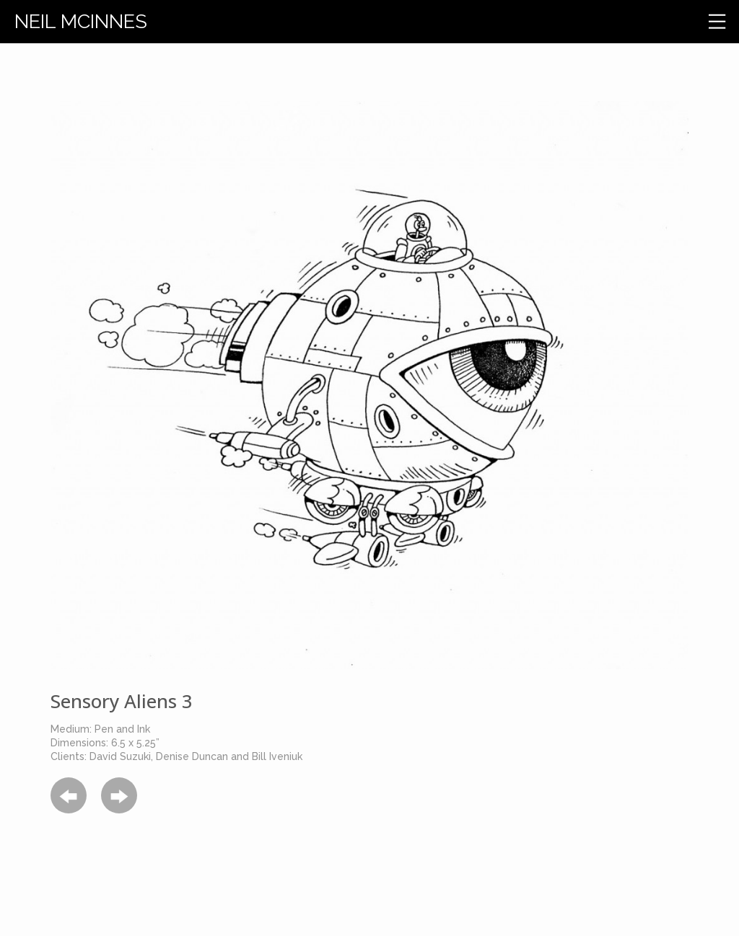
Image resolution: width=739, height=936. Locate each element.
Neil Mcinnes (80, 21)
